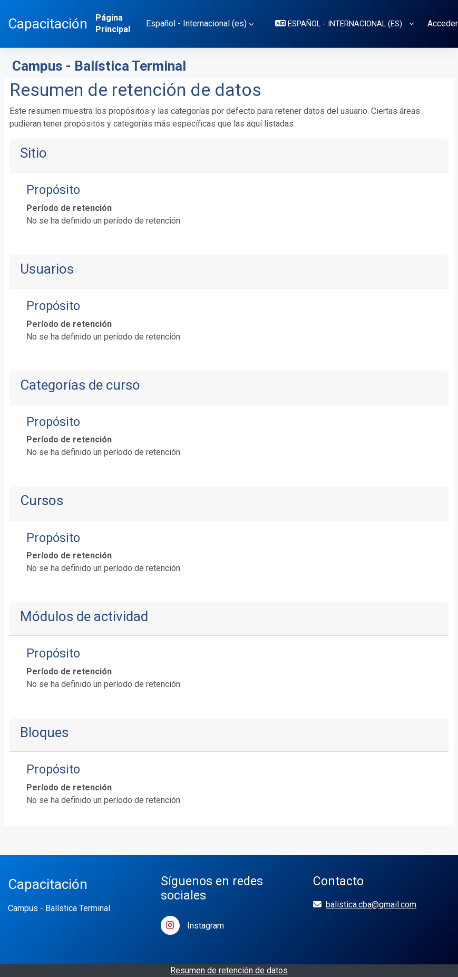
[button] (344, 24)
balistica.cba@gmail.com (371, 904)
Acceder (442, 23)
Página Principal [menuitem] (112, 23)
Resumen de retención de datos (229, 970)
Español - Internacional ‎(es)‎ (196, 23)
